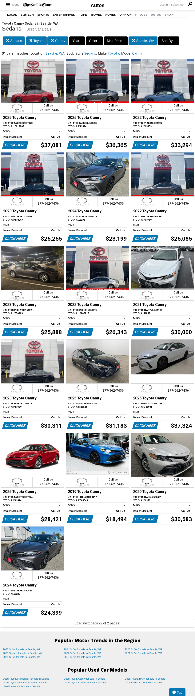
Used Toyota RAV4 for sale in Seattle (145, 678)
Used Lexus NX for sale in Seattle (21, 686)
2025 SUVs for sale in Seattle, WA (22, 649)
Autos (97, 5)
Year (77, 41)
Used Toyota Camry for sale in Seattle (84, 678)
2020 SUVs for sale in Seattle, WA (22, 657)
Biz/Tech (27, 14)
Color (94, 41)
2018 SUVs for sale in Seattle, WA (82, 657)
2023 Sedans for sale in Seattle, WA (22, 653)
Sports (43, 14)
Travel (96, 14)
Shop (169, 14)
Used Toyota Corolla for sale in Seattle (85, 682)
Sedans (14, 41)
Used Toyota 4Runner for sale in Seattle (25, 682)
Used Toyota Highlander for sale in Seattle (26, 678)
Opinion (125, 14)
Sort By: (168, 41)
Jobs (143, 14)
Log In (164, 4)
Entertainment (65, 14)
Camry (58, 41)
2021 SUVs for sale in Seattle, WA (143, 653)
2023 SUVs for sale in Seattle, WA (143, 649)
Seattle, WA (143, 41)
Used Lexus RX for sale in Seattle (143, 682)
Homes (110, 14)
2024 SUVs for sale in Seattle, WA (82, 649)
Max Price (116, 41)
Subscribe (177, 4)
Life (84, 14)
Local (12, 14)
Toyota (36, 41)
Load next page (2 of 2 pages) (97, 623)
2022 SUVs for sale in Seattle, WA (82, 653)
